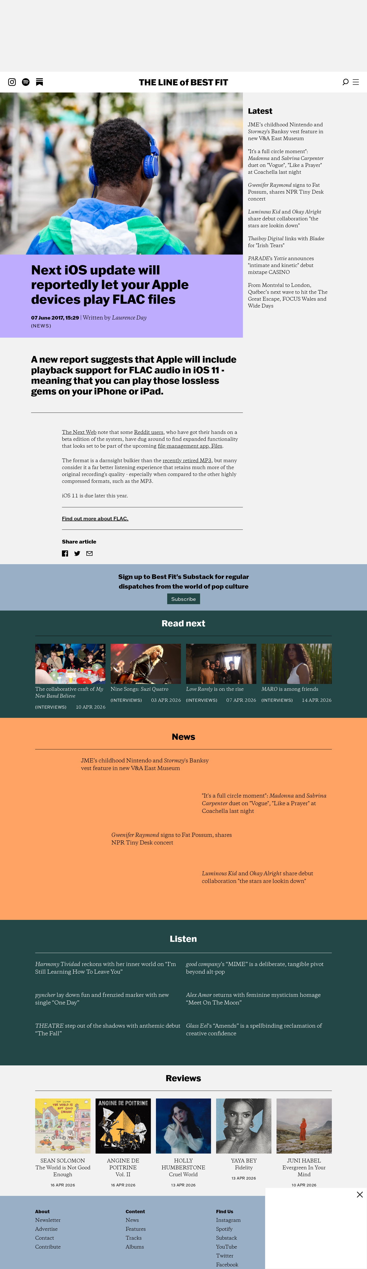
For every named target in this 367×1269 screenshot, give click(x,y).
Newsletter (48, 1220)
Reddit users (148, 432)
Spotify (224, 1229)
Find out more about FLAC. (95, 518)
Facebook (227, 1265)
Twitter (224, 1256)
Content (135, 1211)
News (41, 326)
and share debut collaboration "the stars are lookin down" (284, 219)
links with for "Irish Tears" (286, 242)
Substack (226, 1238)
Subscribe (183, 599)
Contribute (48, 1247)
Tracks (134, 1238)
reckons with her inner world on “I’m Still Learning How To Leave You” (105, 968)
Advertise (46, 1229)
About (42, 1211)
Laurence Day (129, 318)
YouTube (226, 1247)
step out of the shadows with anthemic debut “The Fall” (107, 1030)
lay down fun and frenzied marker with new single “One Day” (102, 999)
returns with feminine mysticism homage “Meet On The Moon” (253, 999)
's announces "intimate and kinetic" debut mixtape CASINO (281, 265)
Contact (44, 1238)
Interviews (51, 707)
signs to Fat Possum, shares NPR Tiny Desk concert (286, 192)
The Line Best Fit (183, 82)
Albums (135, 1247)
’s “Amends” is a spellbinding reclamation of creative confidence (254, 1030)
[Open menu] (356, 82)
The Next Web (79, 432)
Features (136, 1229)
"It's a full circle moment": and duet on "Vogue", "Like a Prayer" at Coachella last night (286, 162)
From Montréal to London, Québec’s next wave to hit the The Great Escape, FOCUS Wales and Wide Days (287, 296)
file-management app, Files (190, 446)
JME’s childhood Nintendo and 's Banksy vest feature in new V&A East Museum (285, 132)
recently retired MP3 (187, 460)
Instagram (228, 1220)
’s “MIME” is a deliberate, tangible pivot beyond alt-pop (255, 968)
